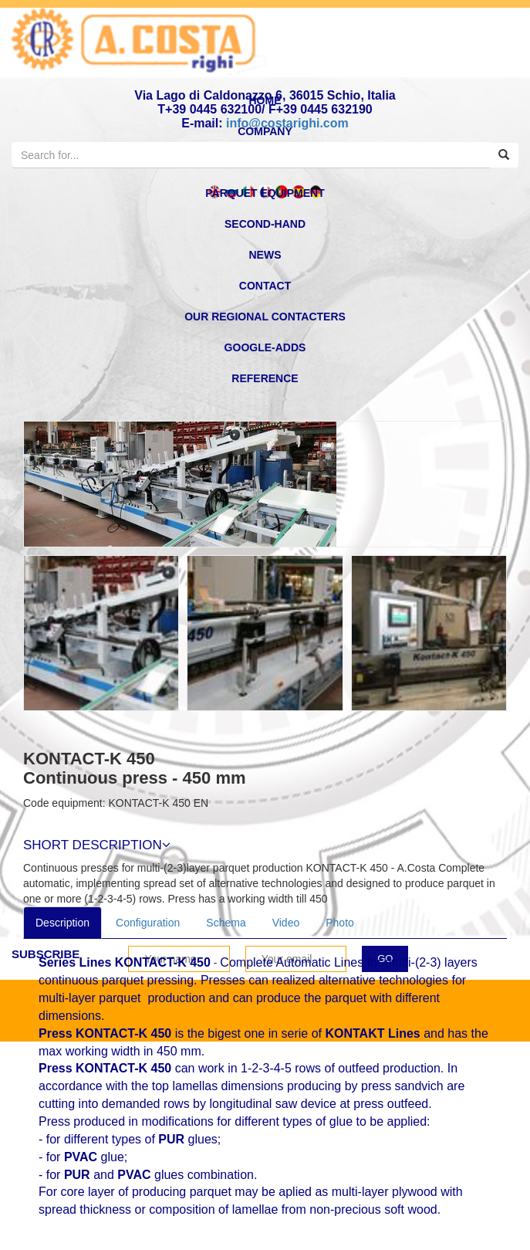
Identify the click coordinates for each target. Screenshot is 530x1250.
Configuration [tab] (148, 922)
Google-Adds (265, 347)
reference (264, 378)
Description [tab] (62, 922)
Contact (265, 285)
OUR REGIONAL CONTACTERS (265, 316)
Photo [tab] (340, 922)
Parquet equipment (265, 193)
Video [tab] (286, 922)
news (265, 255)
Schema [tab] (225, 922)
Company (265, 131)
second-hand (265, 224)
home (265, 100)
